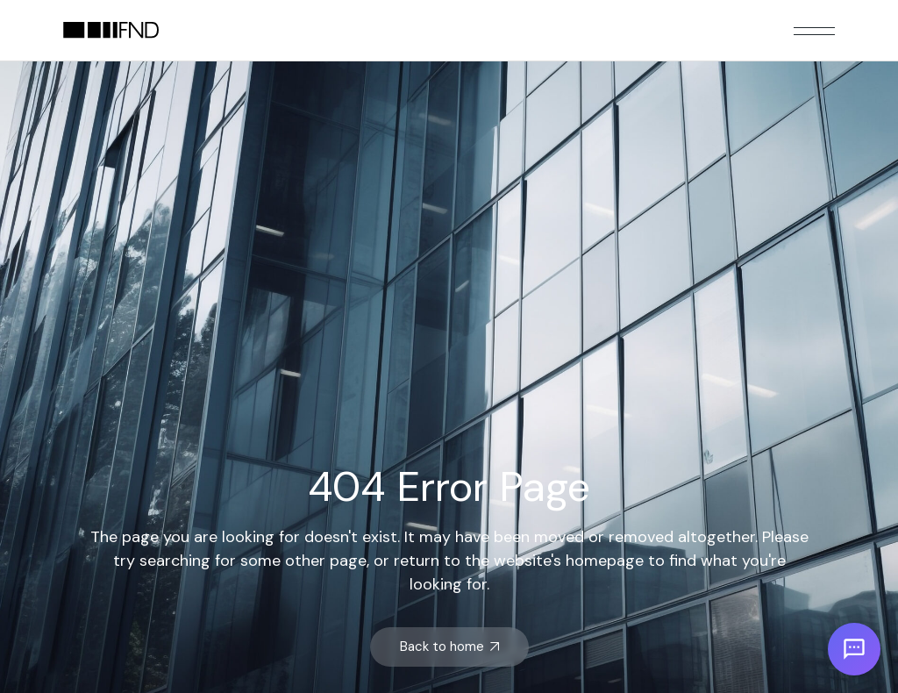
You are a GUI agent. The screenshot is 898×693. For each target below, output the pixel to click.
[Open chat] (854, 649)
